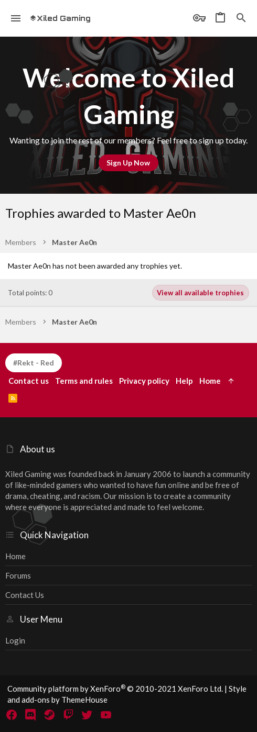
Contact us (24, 595)
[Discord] (30, 714)
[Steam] (49, 714)
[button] (16, 18)
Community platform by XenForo (115, 688)
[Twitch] (68, 714)
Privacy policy (144, 380)
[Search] (241, 18)
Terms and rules (84, 380)
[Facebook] (11, 714)
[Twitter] (87, 714)
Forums (18, 575)
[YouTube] (106, 714)
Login (15, 640)
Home (15, 556)
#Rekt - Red (33, 362)
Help (184, 380)
